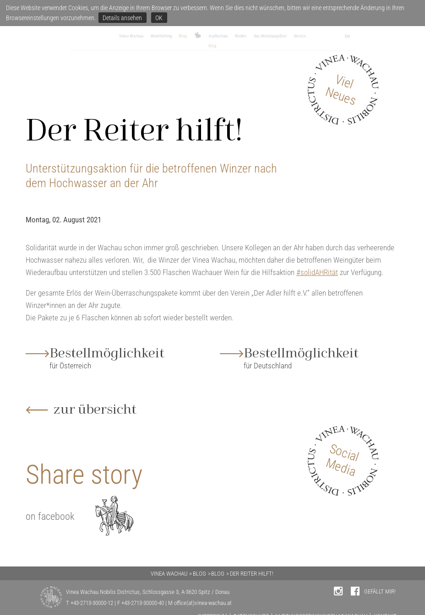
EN (413, 38)
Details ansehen (122, 18)
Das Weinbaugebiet (309, 37)
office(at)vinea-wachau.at (203, 602)
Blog (162, 37)
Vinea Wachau (74, 37)
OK (159, 18)
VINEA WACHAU (169, 573)
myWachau (222, 37)
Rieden (259, 37)
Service (361, 37)
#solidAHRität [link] (317, 274)
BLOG (199, 573)
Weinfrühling (126, 37)
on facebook (50, 518)
